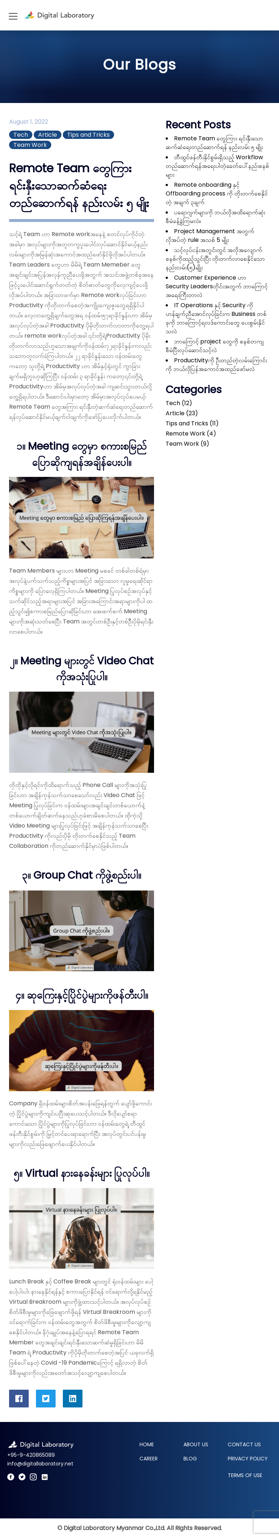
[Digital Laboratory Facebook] (10, 1477)
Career (149, 1458)
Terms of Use (245, 1475)
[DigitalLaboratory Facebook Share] (19, 1398)
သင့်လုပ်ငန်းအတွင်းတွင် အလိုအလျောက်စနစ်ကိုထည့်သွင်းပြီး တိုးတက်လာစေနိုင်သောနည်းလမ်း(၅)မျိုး (215, 259)
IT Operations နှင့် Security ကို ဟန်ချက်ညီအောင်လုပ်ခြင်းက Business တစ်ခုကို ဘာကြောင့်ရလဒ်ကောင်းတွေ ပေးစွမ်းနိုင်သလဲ (216, 318)
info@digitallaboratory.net (40, 1463)
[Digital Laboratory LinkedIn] (44, 1477)
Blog (190, 1458)
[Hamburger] (12, 15)
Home (147, 1444)
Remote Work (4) (191, 433)
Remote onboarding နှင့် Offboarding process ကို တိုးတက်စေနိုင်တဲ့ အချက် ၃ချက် (217, 193)
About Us (195, 1444)
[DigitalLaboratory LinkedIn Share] (72, 1398)
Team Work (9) (187, 444)
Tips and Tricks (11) (192, 423)
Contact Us (244, 1444)
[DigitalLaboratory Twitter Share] (46, 1398)
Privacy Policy (248, 1458)
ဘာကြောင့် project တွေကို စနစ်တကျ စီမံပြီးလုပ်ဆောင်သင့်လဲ (215, 345)
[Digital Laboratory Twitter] (22, 1477)
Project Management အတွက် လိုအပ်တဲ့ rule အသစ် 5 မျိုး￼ (210, 235)
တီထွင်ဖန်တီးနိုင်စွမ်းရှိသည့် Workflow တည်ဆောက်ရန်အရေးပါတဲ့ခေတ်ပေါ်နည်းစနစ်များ (217, 166)
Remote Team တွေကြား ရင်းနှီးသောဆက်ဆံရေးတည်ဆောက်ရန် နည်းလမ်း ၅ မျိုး (214, 142)
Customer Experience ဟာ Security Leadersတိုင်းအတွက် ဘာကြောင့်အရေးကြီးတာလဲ (217, 286)
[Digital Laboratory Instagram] (33, 1477)
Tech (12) (179, 403)
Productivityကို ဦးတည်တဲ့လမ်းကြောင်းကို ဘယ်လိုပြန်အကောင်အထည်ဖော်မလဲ (216, 364)
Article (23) (182, 413)
